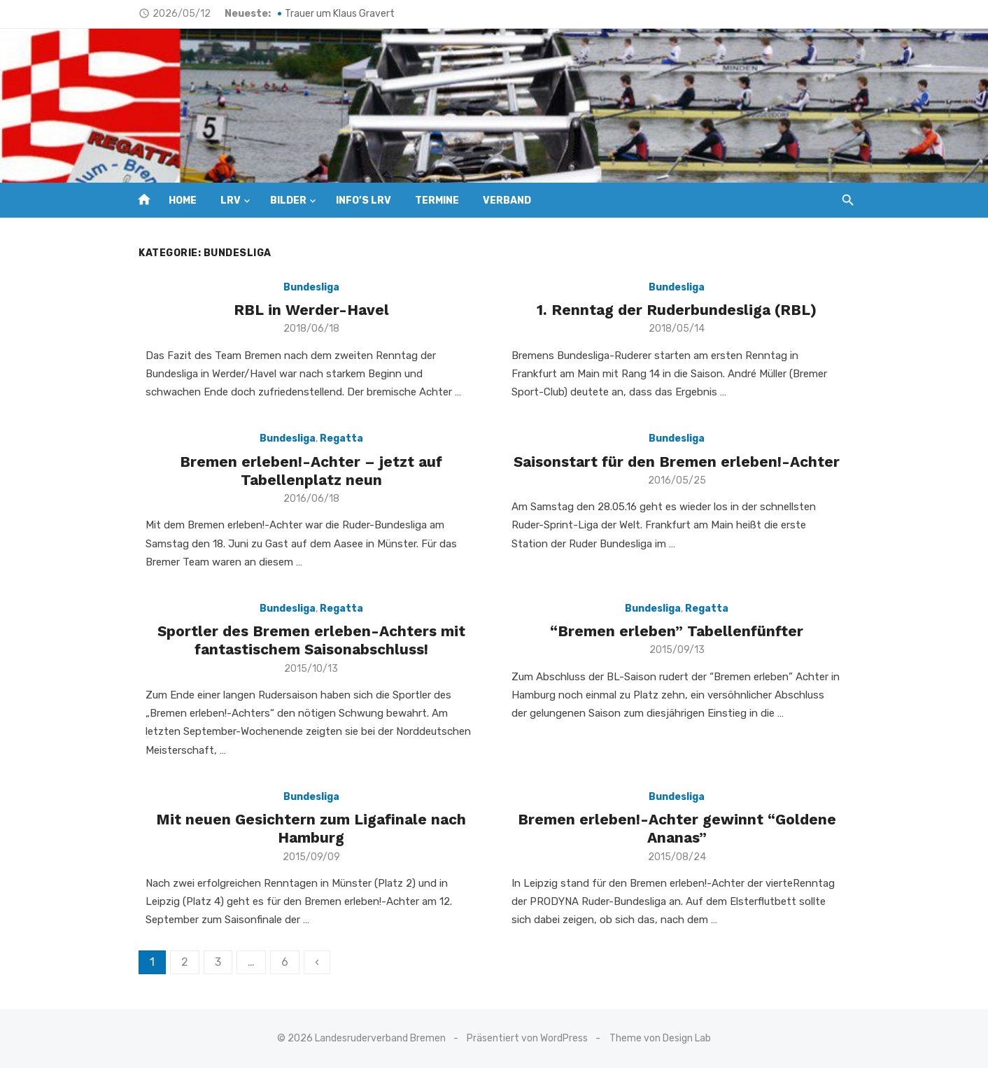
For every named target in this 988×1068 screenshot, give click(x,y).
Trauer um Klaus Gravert (331, 14)
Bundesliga (307, 287)
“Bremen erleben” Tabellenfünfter (681, 631)
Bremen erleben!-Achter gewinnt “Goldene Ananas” (681, 828)
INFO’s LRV (363, 200)
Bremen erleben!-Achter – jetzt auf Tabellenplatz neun (307, 471)
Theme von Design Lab (660, 1038)
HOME (183, 200)
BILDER (288, 200)
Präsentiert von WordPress (527, 1038)
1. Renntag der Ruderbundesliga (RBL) (681, 309)
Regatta (337, 438)
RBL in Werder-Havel (307, 309)
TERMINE (437, 200)
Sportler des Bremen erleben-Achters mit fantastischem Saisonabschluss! (307, 640)
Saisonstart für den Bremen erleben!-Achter (681, 461)
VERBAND (507, 200)
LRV (230, 200)
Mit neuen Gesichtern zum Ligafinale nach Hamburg (307, 828)
